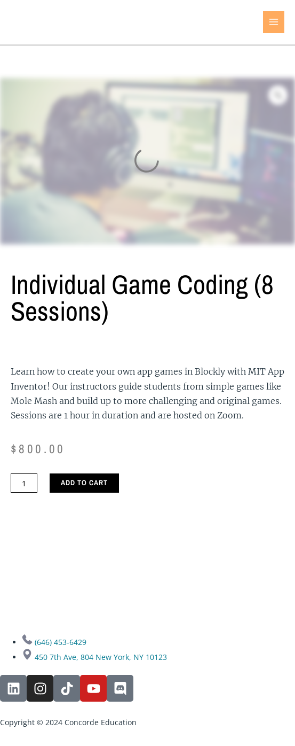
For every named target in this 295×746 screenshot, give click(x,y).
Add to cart (84, 482)
